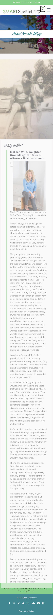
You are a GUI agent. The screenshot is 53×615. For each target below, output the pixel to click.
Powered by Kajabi (26, 611)
